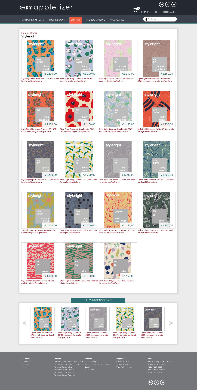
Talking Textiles (123, 364)
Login (24, 367)
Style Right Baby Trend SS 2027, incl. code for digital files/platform (124, 335)
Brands (33, 33)
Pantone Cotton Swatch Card (66, 364)
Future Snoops (91, 362)
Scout (87, 367)
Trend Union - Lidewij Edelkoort (98, 364)
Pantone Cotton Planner (64, 372)
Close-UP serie (122, 362)
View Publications (124, 367)
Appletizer (26, 362)
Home (24, 33)
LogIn (156, 12)
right (172, 324)
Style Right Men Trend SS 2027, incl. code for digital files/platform (97, 335)
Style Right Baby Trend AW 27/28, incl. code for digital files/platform (69, 335)
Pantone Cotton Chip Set (64, 370)
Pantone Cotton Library (64, 367)
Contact (25, 364)
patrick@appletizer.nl (157, 370)
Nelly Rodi (89, 370)
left (26, 324)
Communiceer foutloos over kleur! (68, 362)
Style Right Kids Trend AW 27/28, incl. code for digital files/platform (42, 335)
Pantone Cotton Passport (64, 375)
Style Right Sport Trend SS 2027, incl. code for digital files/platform (152, 335)
